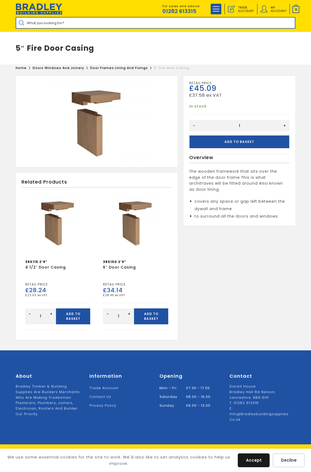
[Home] (21, 68)
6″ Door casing (119, 267)
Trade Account (103, 387)
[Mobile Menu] (216, 9)
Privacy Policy (102, 405)
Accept (254, 460)
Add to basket (239, 141)
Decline (289, 460)
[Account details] (264, 9)
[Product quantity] (239, 125)
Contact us (100, 396)
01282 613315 (179, 11)
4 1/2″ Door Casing (45, 267)
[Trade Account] (231, 9)
